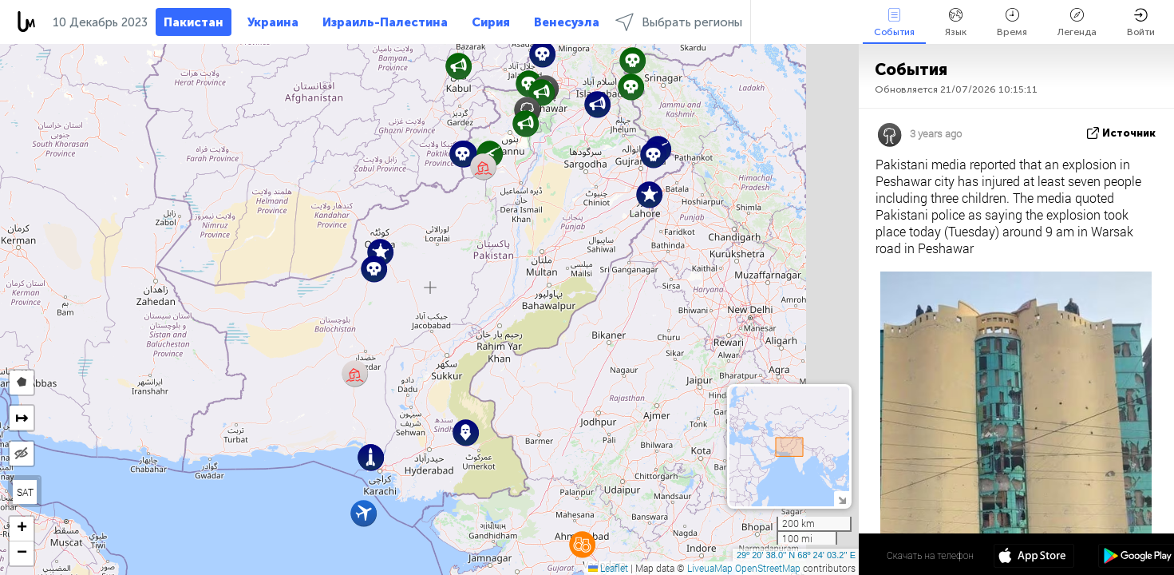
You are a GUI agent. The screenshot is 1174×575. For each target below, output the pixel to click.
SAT (25, 492)
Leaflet (608, 567)
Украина (272, 22)
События (894, 23)
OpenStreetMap (767, 567)
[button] (462, 153)
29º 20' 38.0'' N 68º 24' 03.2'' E (796, 555)
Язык (955, 23)
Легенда (1077, 23)
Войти (1141, 23)
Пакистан (193, 22)
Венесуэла (566, 22)
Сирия (491, 22)
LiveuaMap (710, 567)
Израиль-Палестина (385, 22)
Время (1012, 23)
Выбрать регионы (678, 22)
